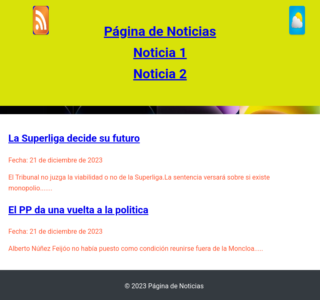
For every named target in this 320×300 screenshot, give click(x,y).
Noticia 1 (160, 52)
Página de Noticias (160, 31)
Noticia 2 (160, 74)
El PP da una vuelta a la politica (78, 210)
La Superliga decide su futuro (74, 138)
